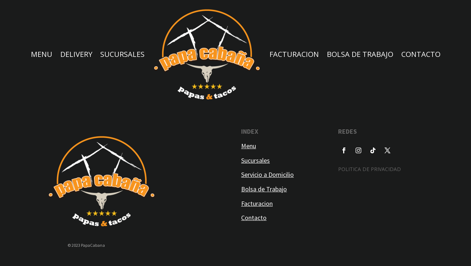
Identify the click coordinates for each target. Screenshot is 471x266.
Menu (248, 146)
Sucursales (255, 160)
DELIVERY (76, 54)
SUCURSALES (122, 54)
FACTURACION (294, 54)
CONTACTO (420, 54)
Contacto (254, 217)
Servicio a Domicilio (267, 174)
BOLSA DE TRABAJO (360, 54)
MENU (41, 54)
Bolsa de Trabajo (264, 189)
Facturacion (257, 203)
